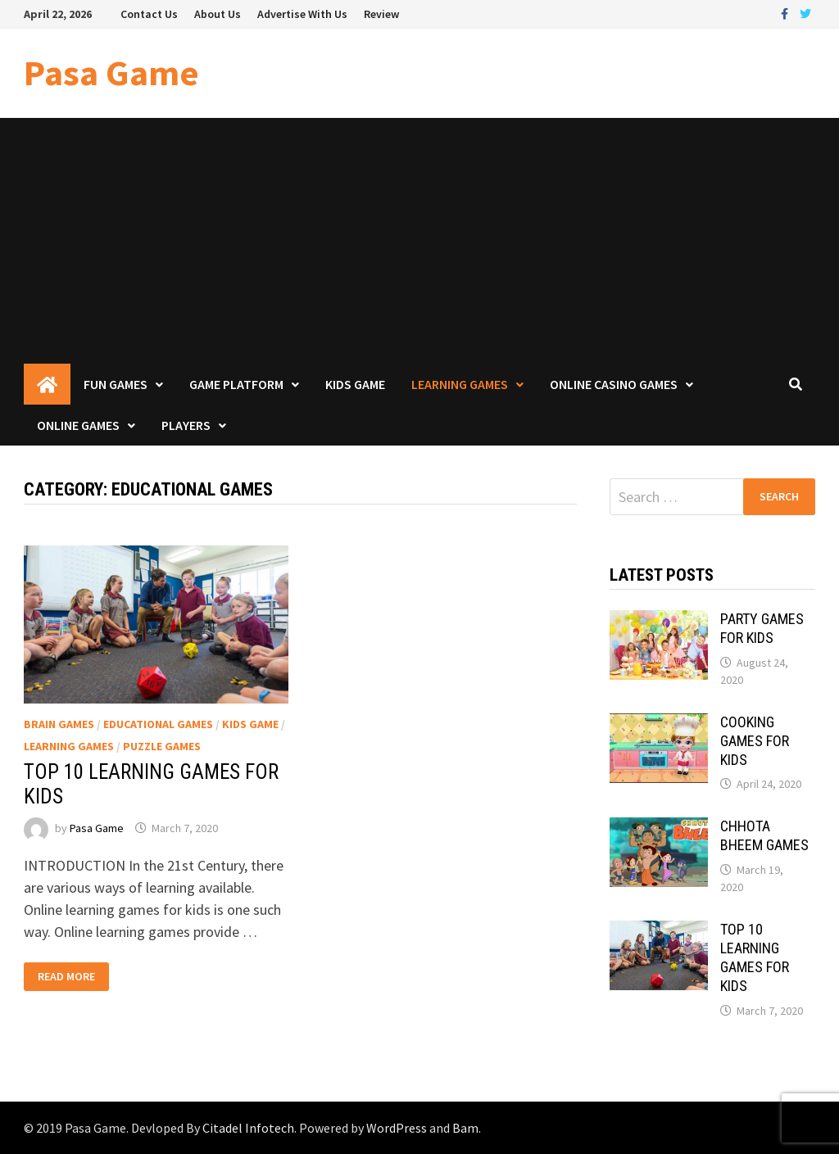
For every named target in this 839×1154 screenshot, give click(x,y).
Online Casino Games (614, 384)
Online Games (78, 425)
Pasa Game (111, 72)
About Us (217, 14)
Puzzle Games (162, 746)
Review (381, 14)
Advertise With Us (302, 14)
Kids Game (355, 384)
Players (186, 425)
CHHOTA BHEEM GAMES (764, 835)
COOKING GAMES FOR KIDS (754, 740)
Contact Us (149, 14)
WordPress (396, 1128)
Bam (465, 1128)
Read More (66, 976)
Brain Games (59, 724)
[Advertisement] (419, 240)
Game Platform (236, 384)
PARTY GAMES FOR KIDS (762, 628)
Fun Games (115, 384)
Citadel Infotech (248, 1128)
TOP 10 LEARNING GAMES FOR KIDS (754, 957)
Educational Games (158, 724)
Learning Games (459, 384)
